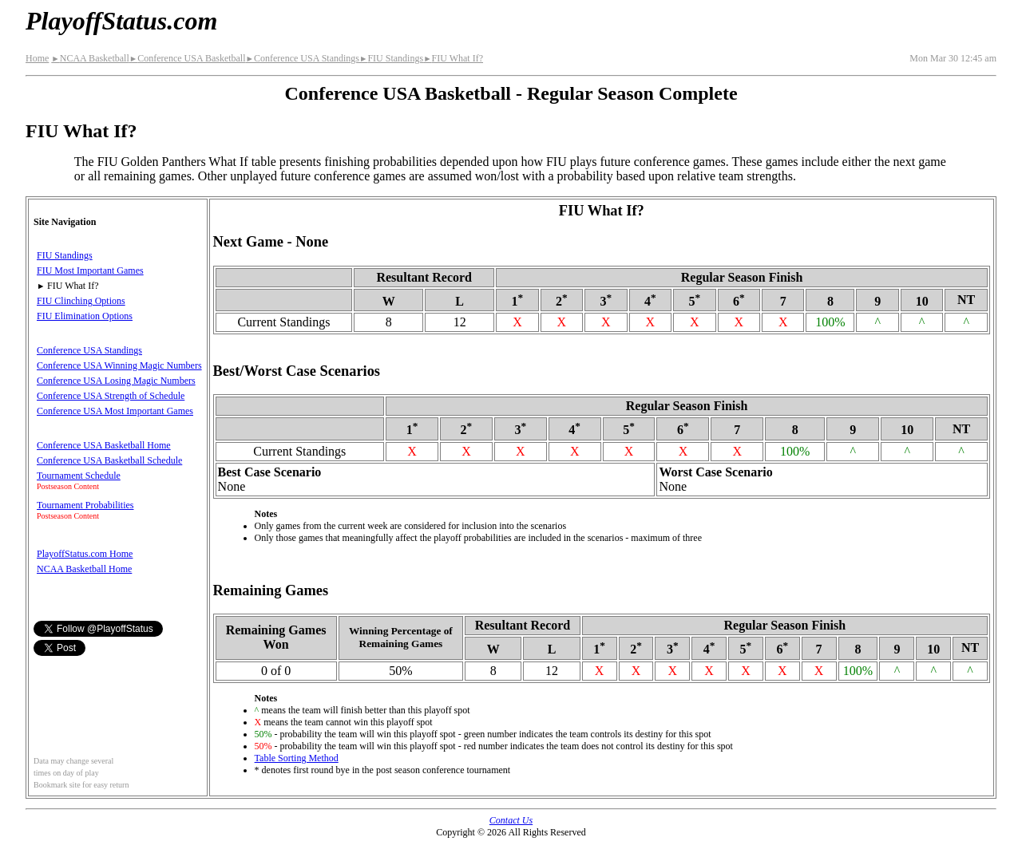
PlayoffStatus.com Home (85, 553)
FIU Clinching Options (81, 300)
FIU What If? (453, 58)
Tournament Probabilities (85, 505)
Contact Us (511, 820)
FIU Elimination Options (85, 316)
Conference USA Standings (302, 58)
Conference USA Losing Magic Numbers (116, 380)
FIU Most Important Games (90, 270)
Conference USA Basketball (187, 58)
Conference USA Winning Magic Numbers (119, 365)
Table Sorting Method (297, 758)
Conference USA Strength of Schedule (110, 395)
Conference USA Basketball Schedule (109, 460)
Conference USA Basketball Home (104, 445)
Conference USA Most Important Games (115, 411)
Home (37, 58)
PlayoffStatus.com (121, 20)
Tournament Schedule (79, 475)
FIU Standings (391, 58)
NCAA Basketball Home (84, 569)
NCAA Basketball (90, 58)
